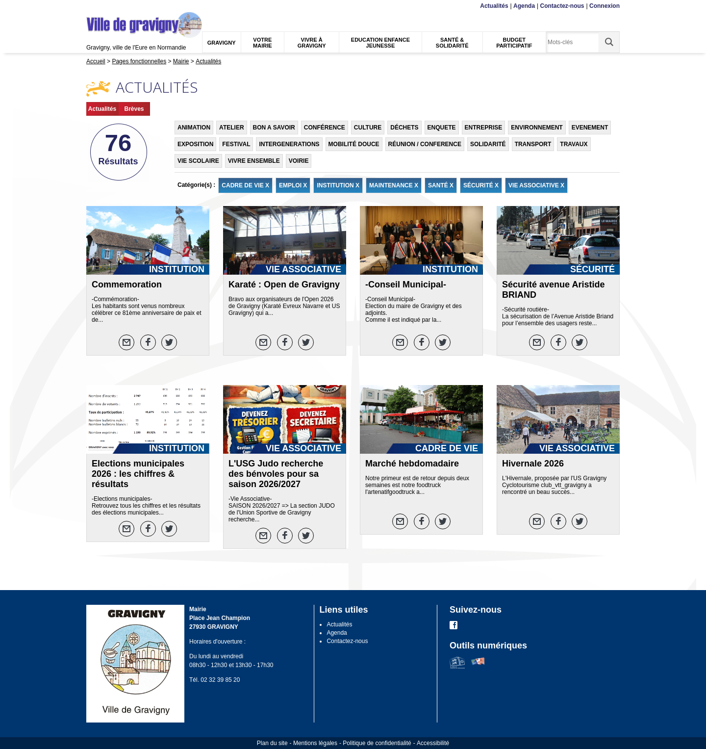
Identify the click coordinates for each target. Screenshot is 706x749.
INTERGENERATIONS (289, 144)
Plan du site (272, 743)
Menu (92, 6)
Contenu (109, 6)
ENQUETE (442, 127)
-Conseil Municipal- (405, 284)
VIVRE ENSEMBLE (254, 160)
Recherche (132, 6)
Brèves (134, 108)
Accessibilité (433, 743)
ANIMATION (193, 127)
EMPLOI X (293, 185)
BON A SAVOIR (274, 127)
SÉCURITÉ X (481, 185)
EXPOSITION (195, 144)
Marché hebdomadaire (412, 463)
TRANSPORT (533, 144)
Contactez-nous (562, 5)
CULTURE (367, 127)
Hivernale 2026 (533, 463)
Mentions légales (315, 743)
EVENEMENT (590, 127)
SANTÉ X (441, 185)
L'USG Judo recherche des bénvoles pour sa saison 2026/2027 (275, 474)
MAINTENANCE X (393, 185)
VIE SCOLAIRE (198, 160)
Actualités (494, 5)
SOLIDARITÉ (488, 144)
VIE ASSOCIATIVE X (536, 185)
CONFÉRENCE (324, 127)
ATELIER (231, 127)
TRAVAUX (573, 144)
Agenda (524, 5)
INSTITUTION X (338, 185)
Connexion (604, 5)
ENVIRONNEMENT (536, 127)
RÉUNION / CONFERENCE (424, 144)
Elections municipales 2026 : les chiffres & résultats (138, 474)
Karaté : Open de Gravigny (284, 284)
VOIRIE (299, 160)
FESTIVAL (236, 144)
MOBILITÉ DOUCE (353, 144)
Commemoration (127, 284)
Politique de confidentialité (377, 743)
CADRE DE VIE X (245, 185)
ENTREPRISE (484, 127)
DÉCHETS (404, 127)
